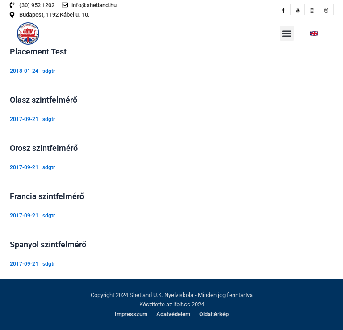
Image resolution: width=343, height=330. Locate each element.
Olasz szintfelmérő (43, 99)
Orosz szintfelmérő (44, 148)
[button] (287, 33)
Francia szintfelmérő (47, 196)
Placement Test (38, 51)
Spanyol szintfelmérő (48, 244)
